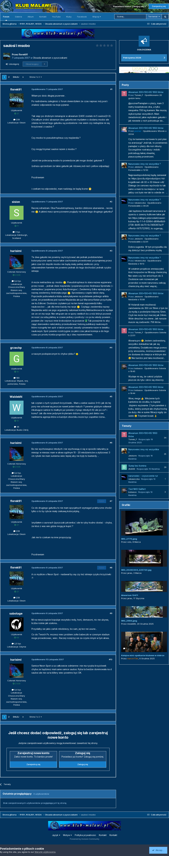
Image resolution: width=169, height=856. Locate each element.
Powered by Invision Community (84, 839)
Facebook (82, 16)
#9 (111, 613)
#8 (111, 567)
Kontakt (42, 16)
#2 (111, 201)
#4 (111, 347)
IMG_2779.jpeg (129, 539)
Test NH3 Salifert (137, 489)
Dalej (16, 77)
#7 (111, 501)
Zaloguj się (82, 764)
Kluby (68, 16)
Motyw (67, 835)
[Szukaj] (130, 16)
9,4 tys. (16, 281)
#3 (111, 250)
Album (31, 16)
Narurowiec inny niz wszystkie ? (144, 164)
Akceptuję (159, 850)
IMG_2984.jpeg (129, 620)
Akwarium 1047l (129, 595)
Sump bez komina (137, 466)
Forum (6, 18)
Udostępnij (12, 64)
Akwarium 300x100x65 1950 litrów (145, 92)
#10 (110, 659)
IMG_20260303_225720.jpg (136, 570)
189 (16, 378)
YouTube (56, 16)
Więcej (96, 16)
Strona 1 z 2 (35, 77)
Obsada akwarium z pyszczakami (50, 57)
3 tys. (16, 232)
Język (56, 835)
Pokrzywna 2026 (132, 57)
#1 (111, 89)
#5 (111, 396)
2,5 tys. (16, 643)
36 (16, 427)
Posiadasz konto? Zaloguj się (129, 6)
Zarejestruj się (159, 6)
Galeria (18, 16)
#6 (111, 442)
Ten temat (152, 16)
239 (16, 119)
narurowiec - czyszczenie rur (143, 476)
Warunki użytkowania (45, 852)
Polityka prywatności (85, 835)
